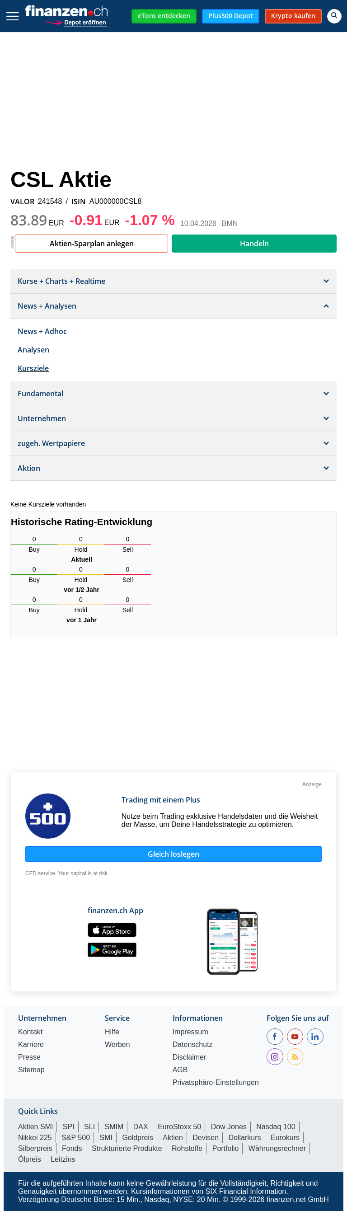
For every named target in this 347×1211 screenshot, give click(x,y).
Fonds (72, 1148)
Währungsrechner (277, 1148)
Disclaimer (189, 1057)
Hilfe (112, 1032)
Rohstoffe (187, 1148)
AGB (180, 1070)
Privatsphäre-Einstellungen (216, 1082)
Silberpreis (35, 1148)
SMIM (114, 1127)
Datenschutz (193, 1044)
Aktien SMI (35, 1127)
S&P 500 (75, 1137)
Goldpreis (137, 1137)
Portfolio (225, 1148)
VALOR (22, 201)
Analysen (33, 350)
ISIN (78, 201)
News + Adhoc (42, 331)
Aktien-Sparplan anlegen (92, 244)
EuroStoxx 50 (179, 1127)
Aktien (173, 1137)
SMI (105, 1137)
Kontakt (30, 1032)
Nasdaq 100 (275, 1127)
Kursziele (33, 368)
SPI (69, 1127)
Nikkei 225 (35, 1137)
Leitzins (63, 1159)
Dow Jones (229, 1127)
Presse (29, 1057)
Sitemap (31, 1070)
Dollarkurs (245, 1137)
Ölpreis (29, 1159)
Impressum (190, 1032)
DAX (140, 1127)
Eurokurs (285, 1137)
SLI (89, 1127)
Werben (117, 1044)
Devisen (205, 1137)
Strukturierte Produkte (127, 1148)
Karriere (31, 1044)
